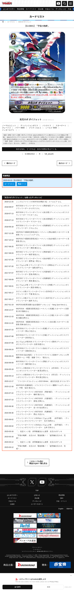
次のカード (63, 163)
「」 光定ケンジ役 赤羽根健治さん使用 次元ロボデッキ (39, 431)
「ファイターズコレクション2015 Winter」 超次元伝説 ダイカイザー (43, 381)
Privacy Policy (54, 581)
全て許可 (18, 587)
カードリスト (11, 22)
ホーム (3, 22)
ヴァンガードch (58, 3)
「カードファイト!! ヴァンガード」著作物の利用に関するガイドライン (37, 551)
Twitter (32, 482)
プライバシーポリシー (37, 547)
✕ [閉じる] (71, 576)
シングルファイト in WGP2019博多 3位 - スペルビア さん (38, 202)
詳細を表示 (68, 587)
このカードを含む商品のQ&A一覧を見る (38, 462)
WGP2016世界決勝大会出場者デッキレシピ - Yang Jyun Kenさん (41, 305)
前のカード (11, 163)
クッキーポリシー (37, 549)
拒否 (48, 587)
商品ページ (22, 184)
